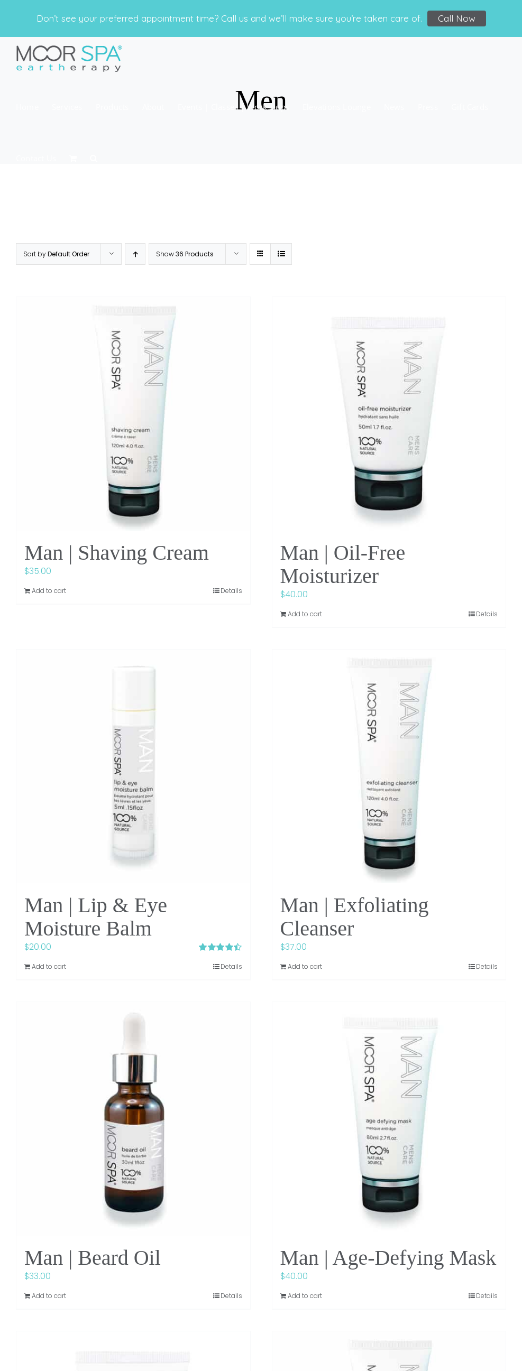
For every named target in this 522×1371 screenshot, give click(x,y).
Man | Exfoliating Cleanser (354, 916)
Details (231, 590)
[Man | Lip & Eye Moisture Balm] (133, 766)
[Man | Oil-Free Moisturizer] (389, 414)
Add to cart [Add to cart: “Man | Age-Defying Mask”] (305, 1295)
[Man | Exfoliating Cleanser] (389, 766)
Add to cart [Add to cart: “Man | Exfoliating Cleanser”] (305, 966)
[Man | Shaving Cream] (133, 414)
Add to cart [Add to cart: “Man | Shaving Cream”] (49, 590)
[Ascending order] (135, 254)
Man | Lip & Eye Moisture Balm (95, 916)
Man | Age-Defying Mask (388, 1258)
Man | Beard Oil (92, 1258)
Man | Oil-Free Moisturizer (343, 564)
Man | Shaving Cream (116, 552)
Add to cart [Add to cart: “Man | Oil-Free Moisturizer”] (305, 613)
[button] (93, 157)
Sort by (56, 253)
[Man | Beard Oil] (133, 1119)
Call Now (456, 18)
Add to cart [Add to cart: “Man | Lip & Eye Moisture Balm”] (49, 966)
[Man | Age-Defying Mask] (389, 1119)
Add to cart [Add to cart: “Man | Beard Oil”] (49, 1295)
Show (185, 253)
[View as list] (281, 254)
